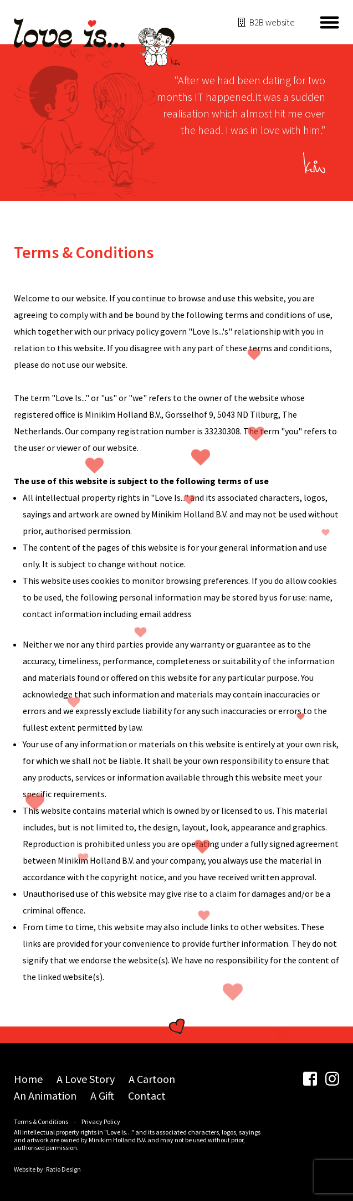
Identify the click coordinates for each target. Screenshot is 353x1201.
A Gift (102, 1095)
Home (28, 1079)
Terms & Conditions (41, 1121)
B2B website (272, 22)
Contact (147, 1095)
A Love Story (86, 1079)
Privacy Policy (100, 1121)
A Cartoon (152, 1079)
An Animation (45, 1095)
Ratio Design (63, 1169)
